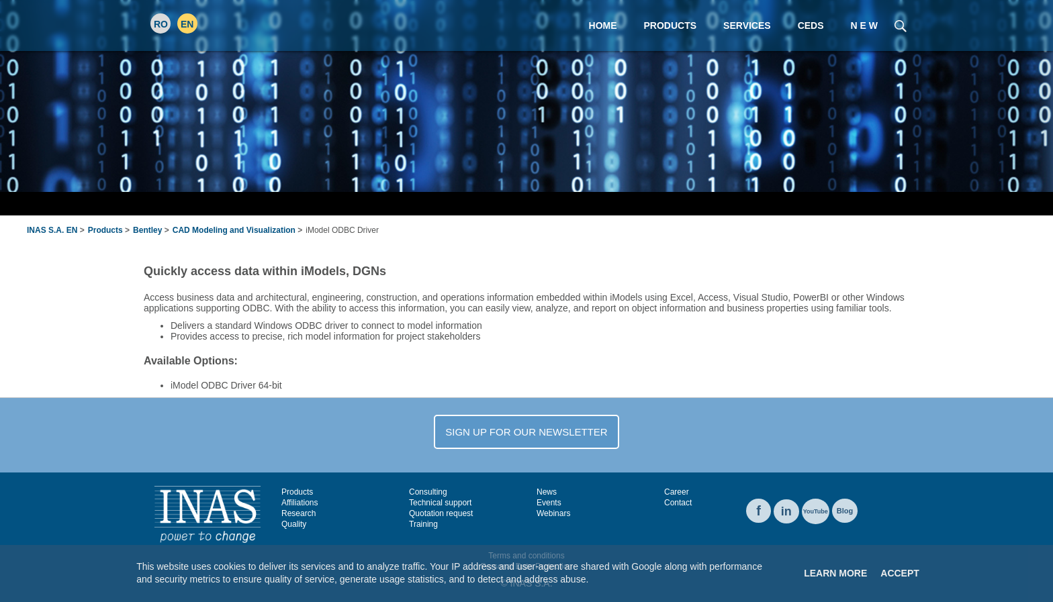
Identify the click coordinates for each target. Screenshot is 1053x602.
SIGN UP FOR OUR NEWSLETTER (526, 432)
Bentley (147, 230)
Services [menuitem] (747, 25)
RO (161, 24)
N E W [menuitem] (864, 25)
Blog (845, 511)
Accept (899, 573)
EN (187, 24)
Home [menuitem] (603, 25)
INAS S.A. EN (52, 230)
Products (105, 230)
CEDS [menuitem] (811, 25)
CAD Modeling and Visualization (234, 230)
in (786, 511)
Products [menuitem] (670, 25)
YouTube (815, 511)
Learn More (835, 573)
